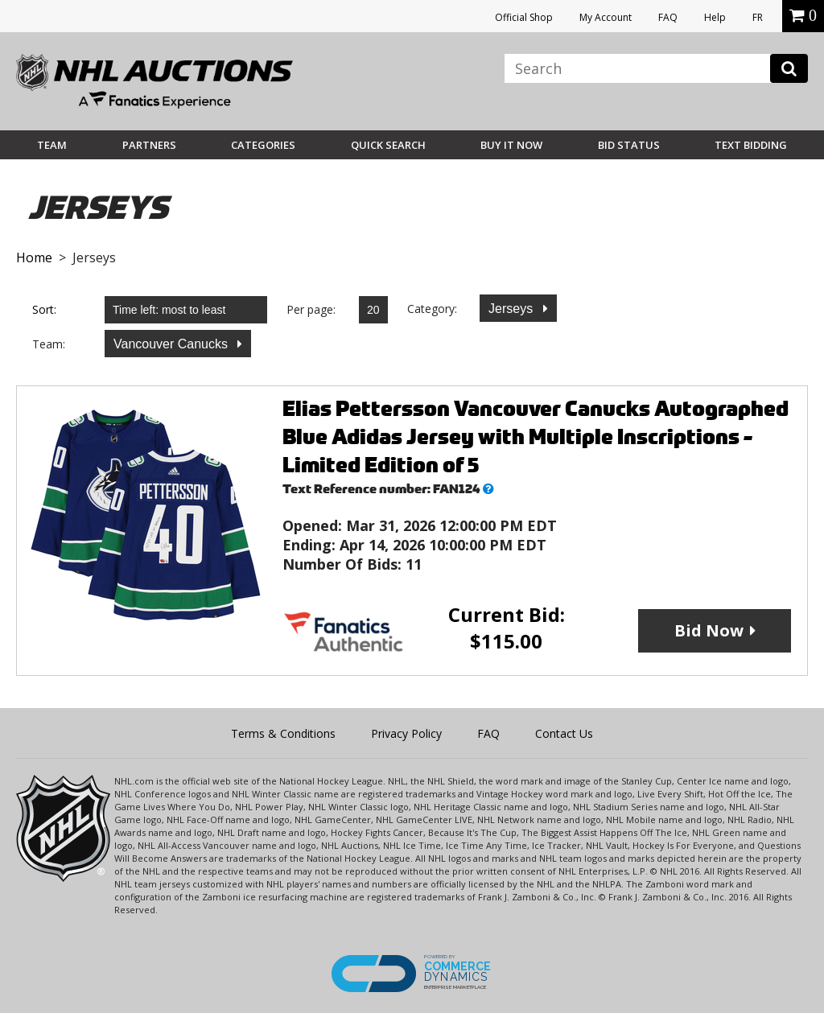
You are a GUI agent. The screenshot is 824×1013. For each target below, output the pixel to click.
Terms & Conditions (283, 733)
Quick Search (388, 145)
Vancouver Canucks (172, 344)
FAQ (668, 17)
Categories (263, 145)
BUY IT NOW (511, 145)
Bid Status (629, 145)
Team (52, 145)
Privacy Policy (406, 733)
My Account (605, 17)
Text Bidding (751, 145)
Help (715, 17)
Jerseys (512, 308)
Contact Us (564, 733)
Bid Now (709, 630)
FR (757, 17)
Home (34, 257)
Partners (149, 145)
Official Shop (524, 17)
